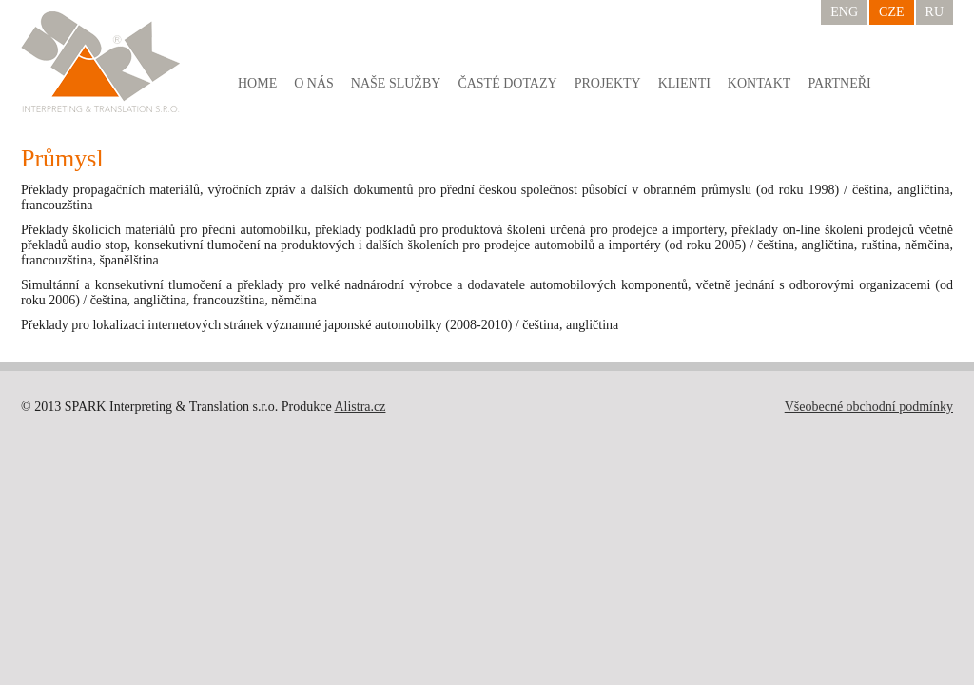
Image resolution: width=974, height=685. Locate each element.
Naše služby (396, 83)
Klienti (684, 83)
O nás (314, 83)
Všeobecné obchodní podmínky (869, 407)
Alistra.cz (359, 407)
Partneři (839, 83)
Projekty (608, 83)
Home (257, 83)
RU (934, 12)
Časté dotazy (507, 83)
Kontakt (759, 83)
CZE (891, 12)
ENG (844, 12)
